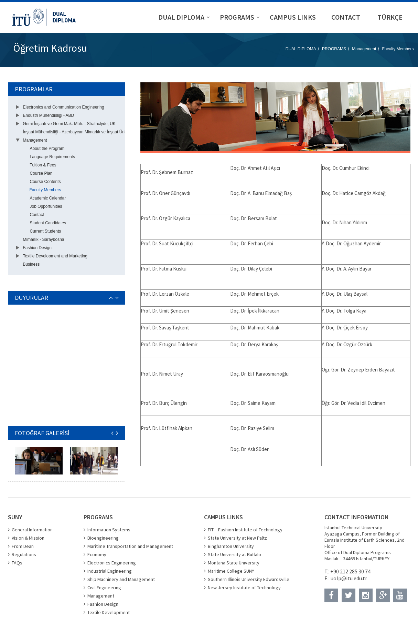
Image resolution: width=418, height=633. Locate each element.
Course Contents (45, 181)
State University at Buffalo (234, 554)
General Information (32, 530)
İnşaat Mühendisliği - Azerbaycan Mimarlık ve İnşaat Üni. (75, 132)
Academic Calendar (48, 198)
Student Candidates (48, 223)
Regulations (24, 554)
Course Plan (41, 173)
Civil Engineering (104, 587)
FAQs (17, 563)
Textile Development (108, 612)
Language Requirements (52, 156)
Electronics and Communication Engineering (63, 107)
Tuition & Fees (43, 165)
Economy (96, 554)
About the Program (47, 148)
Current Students (45, 231)
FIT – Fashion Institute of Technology (245, 530)
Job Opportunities (46, 206)
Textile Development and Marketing (55, 256)
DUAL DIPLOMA (301, 49)
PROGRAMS (334, 49)
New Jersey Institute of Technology (244, 587)
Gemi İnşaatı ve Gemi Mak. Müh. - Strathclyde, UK (69, 123)
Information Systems (108, 530)
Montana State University (233, 563)
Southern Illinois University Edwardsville (248, 579)
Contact (37, 214)
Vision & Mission (28, 538)
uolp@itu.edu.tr (349, 578)
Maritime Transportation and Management (130, 546)
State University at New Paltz (237, 538)
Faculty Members (398, 49)
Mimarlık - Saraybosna (43, 239)
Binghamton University (231, 546)
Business (31, 264)
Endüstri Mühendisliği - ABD (48, 115)
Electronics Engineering (111, 563)
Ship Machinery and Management (121, 579)
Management (364, 49)
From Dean (23, 546)
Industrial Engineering (109, 571)
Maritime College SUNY (231, 571)
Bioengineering (103, 538)
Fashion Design (37, 247)
